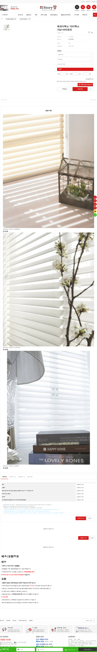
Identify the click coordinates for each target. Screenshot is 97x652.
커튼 (36, 15)
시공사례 (76, 15)
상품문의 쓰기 (83, 538)
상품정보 (4, 477)
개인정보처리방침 (22, 620)
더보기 (89, 518)
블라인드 (28, 15)
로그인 (82, 1)
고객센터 (31, 620)
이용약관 (8, 620)
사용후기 (12, 477)
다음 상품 (92, 99)
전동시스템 (44, 15)
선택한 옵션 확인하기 (85, 85)
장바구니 (64, 89)
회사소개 (20, 15)
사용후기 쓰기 (80, 518)
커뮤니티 (84, 15)
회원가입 (88, 1)
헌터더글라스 (54, 15)
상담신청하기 (88, 649)
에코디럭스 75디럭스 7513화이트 (11, 466)
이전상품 (5, 99)
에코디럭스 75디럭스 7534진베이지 (11, 229)
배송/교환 (29, 477)
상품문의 (21, 477)
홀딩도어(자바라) (65, 15)
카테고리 (5, 15)
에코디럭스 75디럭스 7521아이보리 (11, 347)
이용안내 (14, 620)
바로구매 (80, 89)
